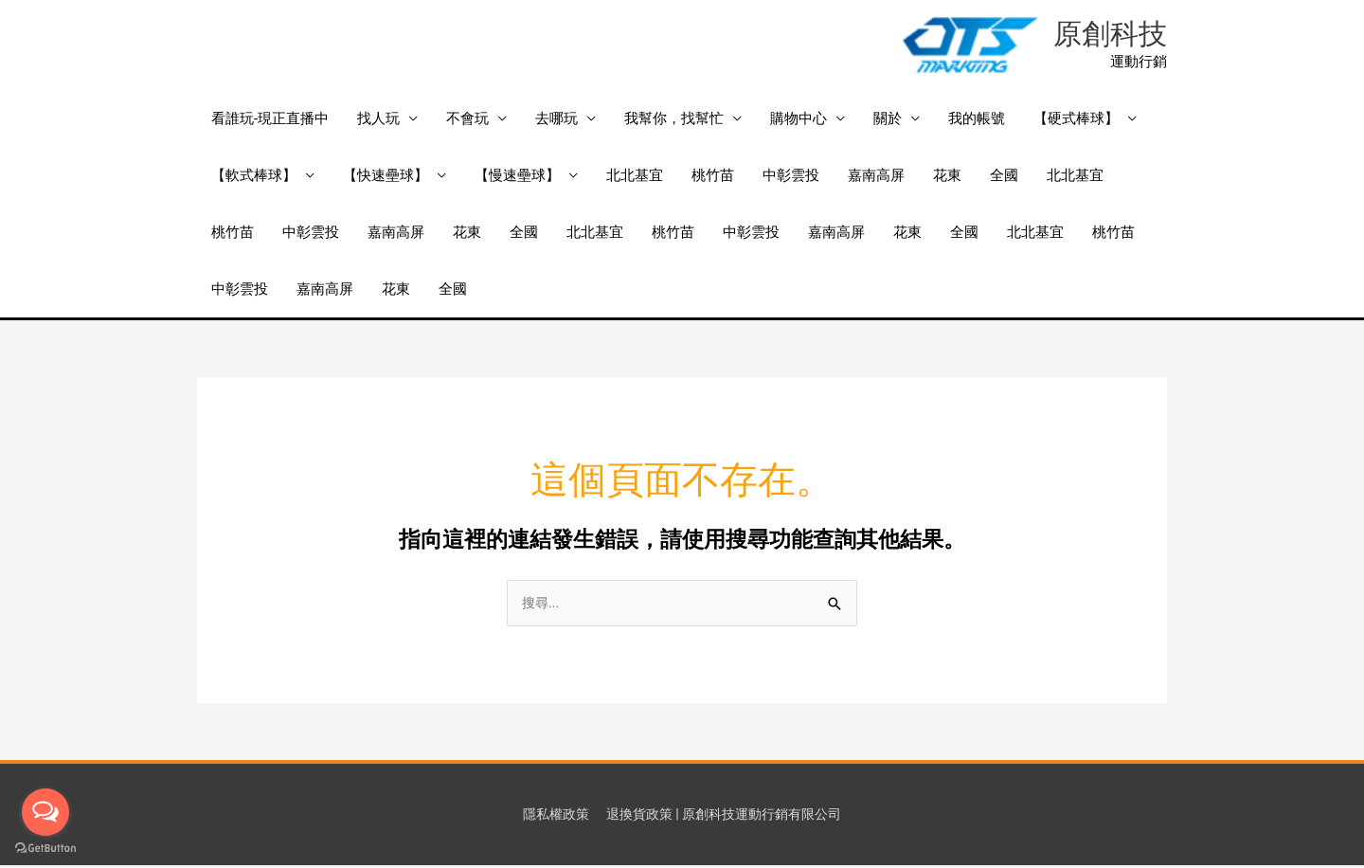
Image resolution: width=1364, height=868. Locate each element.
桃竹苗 (712, 177)
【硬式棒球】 (1076, 120)
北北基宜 (634, 177)
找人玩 (378, 120)
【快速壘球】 (385, 177)
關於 (887, 120)
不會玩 (467, 120)
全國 (1004, 177)
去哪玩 (556, 120)
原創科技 (1108, 35)
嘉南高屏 (876, 177)
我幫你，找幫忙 (674, 120)
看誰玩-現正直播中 (270, 120)
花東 (947, 177)
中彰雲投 (791, 177)
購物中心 (798, 120)
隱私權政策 (547, 815)
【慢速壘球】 (517, 177)
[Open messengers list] (45, 812)
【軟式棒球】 (253, 177)
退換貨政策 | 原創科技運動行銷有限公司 (726, 815)
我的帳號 (976, 120)
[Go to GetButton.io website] (45, 848)
